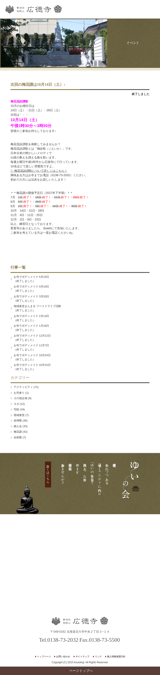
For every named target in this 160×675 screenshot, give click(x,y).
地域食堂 (19, 415)
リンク (98, 656)
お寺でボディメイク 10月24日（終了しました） (32, 357)
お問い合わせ (63, 656)
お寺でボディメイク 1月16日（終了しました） (31, 327)
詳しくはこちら (48, 472)
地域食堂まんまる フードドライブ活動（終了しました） (37, 308)
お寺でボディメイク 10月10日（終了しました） (32, 367)
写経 (16, 409)
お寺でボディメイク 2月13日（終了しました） (31, 318)
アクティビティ (23, 387)
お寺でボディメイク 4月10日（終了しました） (31, 288)
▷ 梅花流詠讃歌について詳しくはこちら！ (39, 170)
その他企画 (20, 398)
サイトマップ (82, 656)
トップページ (44, 656)
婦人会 (18, 426)
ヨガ (16, 403)
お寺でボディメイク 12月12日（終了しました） (32, 337)
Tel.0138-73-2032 (58, 640)
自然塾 (18, 437)
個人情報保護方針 (116, 656)
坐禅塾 (18, 420)
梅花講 (18, 431)
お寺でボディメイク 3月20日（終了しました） (31, 298)
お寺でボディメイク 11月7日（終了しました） (31, 347)
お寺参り (19, 392)
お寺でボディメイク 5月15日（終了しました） (31, 279)
